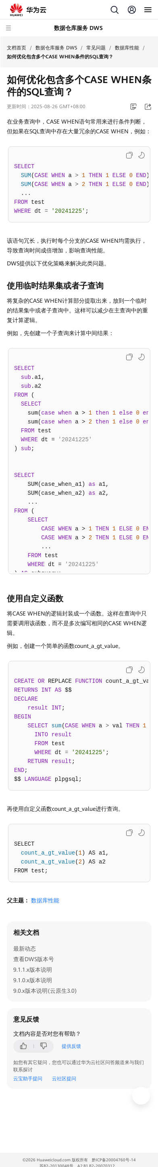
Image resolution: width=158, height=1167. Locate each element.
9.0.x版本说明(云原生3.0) (45, 990)
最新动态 (24, 948)
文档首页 (16, 48)
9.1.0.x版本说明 (32, 980)
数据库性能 (127, 48)
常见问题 (96, 48)
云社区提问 (64, 1079)
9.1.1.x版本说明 (32, 969)
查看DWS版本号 (33, 959)
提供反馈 (71, 1046)
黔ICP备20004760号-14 (114, 1160)
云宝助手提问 (27, 1079)
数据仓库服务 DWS (56, 48)
